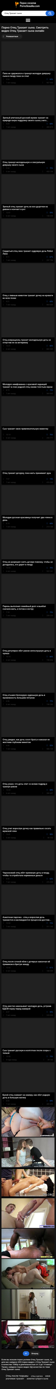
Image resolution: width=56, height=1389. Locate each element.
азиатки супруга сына (37, 1378)
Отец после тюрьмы (17, 1375)
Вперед (35, 1353)
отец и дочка (37, 1376)
